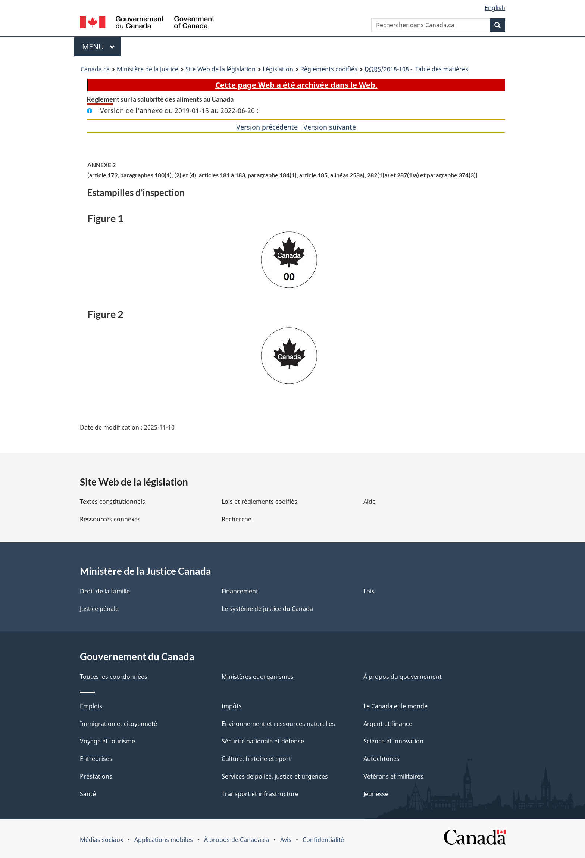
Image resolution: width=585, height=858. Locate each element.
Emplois (91, 706)
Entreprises (96, 759)
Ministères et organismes (258, 677)
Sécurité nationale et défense (263, 741)
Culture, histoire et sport (256, 759)
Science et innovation (393, 741)
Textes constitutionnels (112, 501)
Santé (88, 794)
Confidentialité (323, 840)
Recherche (236, 519)
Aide (369, 501)
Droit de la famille (105, 591)
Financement (240, 591)
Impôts (232, 706)
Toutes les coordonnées (113, 677)
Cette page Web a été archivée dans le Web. (296, 85)
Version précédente (267, 126)
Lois (369, 591)
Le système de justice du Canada (267, 609)
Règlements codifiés (328, 69)
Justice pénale (99, 609)
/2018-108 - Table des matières (416, 69)
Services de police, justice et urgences (275, 776)
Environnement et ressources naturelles (278, 724)
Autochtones (381, 759)
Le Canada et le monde (395, 706)
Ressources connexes (110, 519)
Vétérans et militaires (393, 776)
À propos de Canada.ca (236, 840)
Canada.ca (95, 69)
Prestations (96, 776)
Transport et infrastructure (260, 794)
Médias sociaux (101, 840)
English (495, 8)
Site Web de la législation (220, 69)
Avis (285, 840)
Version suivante (329, 126)
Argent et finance (387, 724)
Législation (278, 69)
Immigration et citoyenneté (118, 724)
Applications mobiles (163, 840)
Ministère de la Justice (147, 69)
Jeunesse (375, 794)
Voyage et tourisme (107, 741)
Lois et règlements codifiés (259, 501)
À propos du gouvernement (402, 677)
